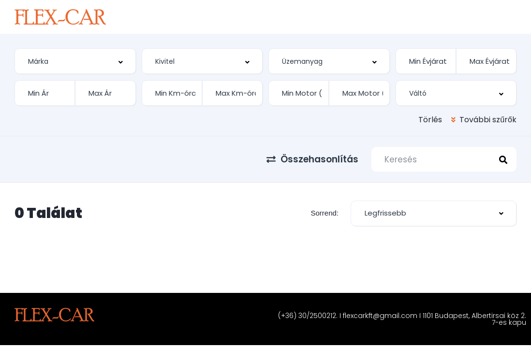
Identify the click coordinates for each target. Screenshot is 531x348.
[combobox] (75, 61)
